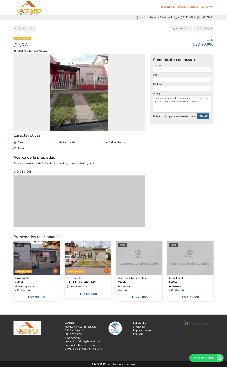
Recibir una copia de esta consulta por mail (174, 115)
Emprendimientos (188, 8)
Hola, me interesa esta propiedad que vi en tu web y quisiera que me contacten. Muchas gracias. (182, 102)
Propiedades (168, 8)
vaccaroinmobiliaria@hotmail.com (83, 342)
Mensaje (157, 92)
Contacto (207, 8)
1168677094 (73, 338)
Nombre (157, 64)
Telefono (157, 83)
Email (155, 74)
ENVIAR (203, 115)
